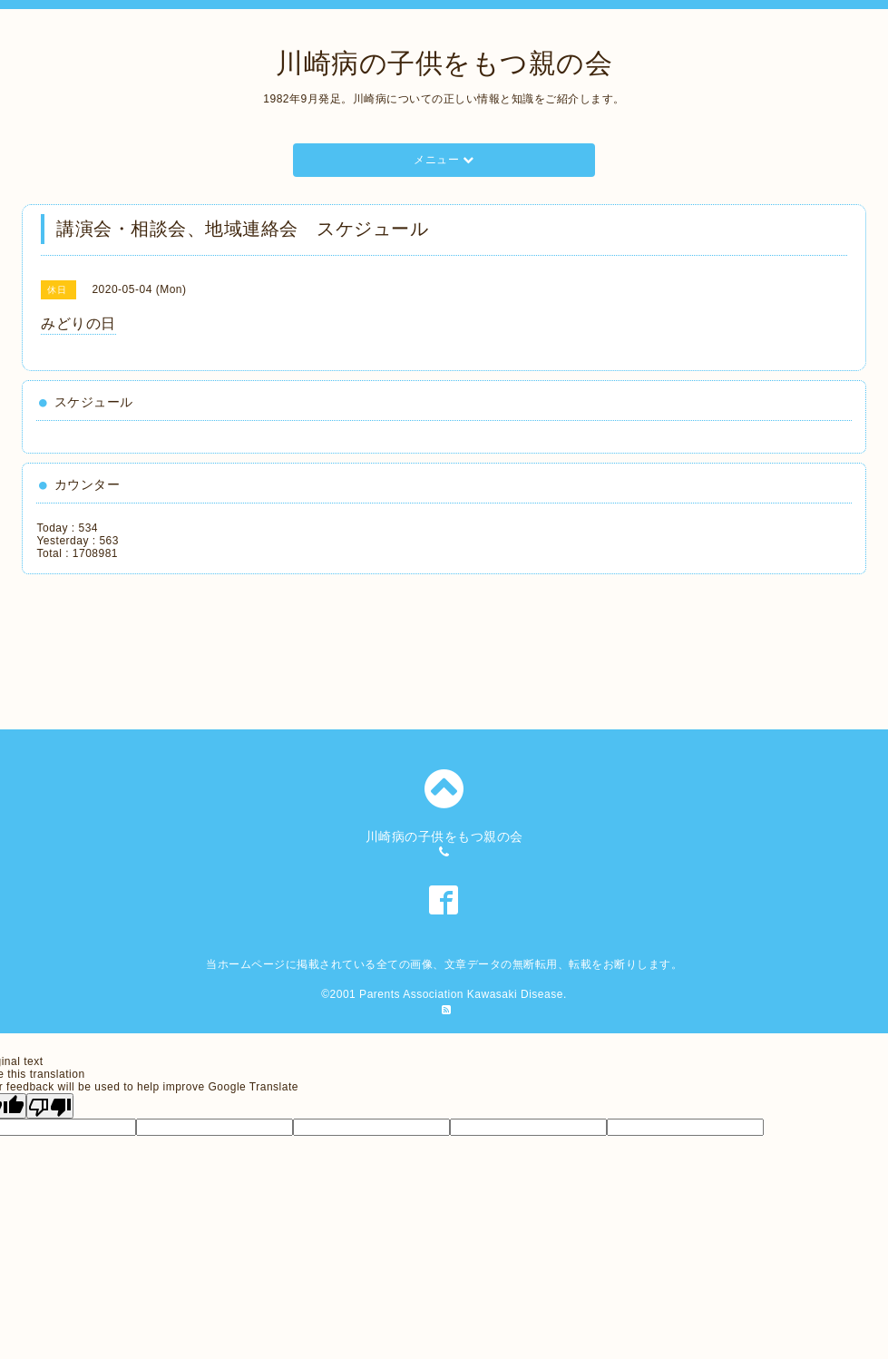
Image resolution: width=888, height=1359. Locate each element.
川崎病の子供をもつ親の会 (444, 63)
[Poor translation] (49, 1106)
